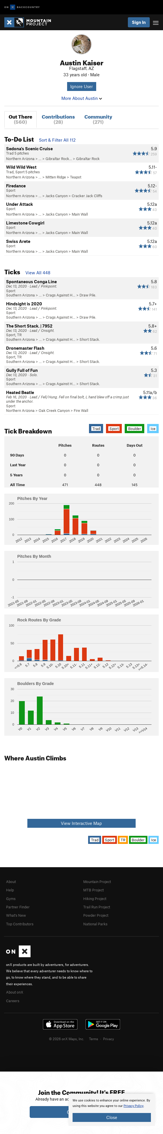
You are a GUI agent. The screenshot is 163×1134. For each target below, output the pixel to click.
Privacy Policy (133, 1106)
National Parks (95, 924)
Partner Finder (18, 907)
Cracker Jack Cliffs (87, 195)
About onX (14, 992)
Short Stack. (89, 339)
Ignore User (81, 86)
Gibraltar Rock (88, 158)
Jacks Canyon (57, 195)
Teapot (75, 177)
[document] (112, 1110)
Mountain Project (97, 881)
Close (111, 1117)
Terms (93, 1039)
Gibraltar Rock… (59, 158)
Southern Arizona (20, 295)
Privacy (108, 1039)
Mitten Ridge (56, 177)
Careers (12, 1000)
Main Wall (80, 214)
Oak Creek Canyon (54, 410)
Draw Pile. (87, 295)
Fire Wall (81, 410)
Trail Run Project (96, 907)
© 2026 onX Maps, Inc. (66, 1039)
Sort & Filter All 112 (57, 139)
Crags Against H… (60, 295)
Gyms (11, 898)
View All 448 (37, 272)
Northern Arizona (20, 158)
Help (10, 890)
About (11, 881)
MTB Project (93, 890)
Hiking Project (94, 898)
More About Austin (81, 98)
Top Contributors (19, 924)
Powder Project (95, 915)
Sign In (139, 22)
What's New (16, 915)
